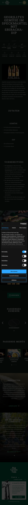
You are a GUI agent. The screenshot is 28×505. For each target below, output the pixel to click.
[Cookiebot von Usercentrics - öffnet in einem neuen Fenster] (20, 224)
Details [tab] (14, 227)
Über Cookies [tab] (22, 227)
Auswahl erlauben (14, 275)
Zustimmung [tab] (5, 227)
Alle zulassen (14, 271)
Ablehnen (13, 280)
